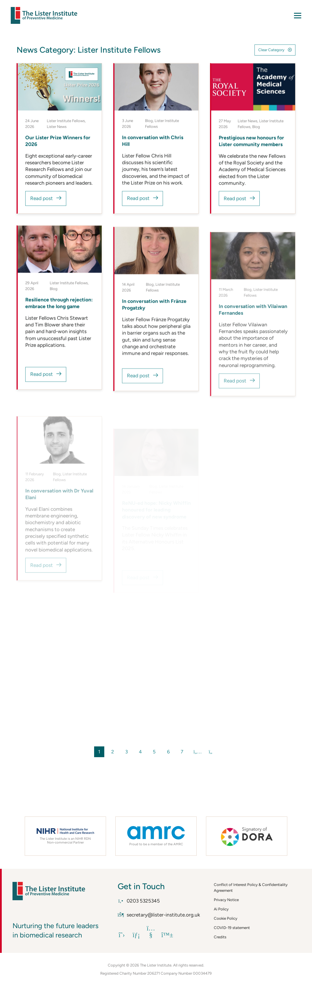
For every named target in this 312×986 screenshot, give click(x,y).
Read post (41, 199)
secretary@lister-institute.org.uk (159, 915)
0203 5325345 (139, 901)
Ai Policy (221, 909)
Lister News (57, 126)
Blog (149, 120)
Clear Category (271, 49)
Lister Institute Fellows (66, 120)
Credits (220, 937)
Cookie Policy (225, 918)
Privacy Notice (226, 899)
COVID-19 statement (232, 927)
